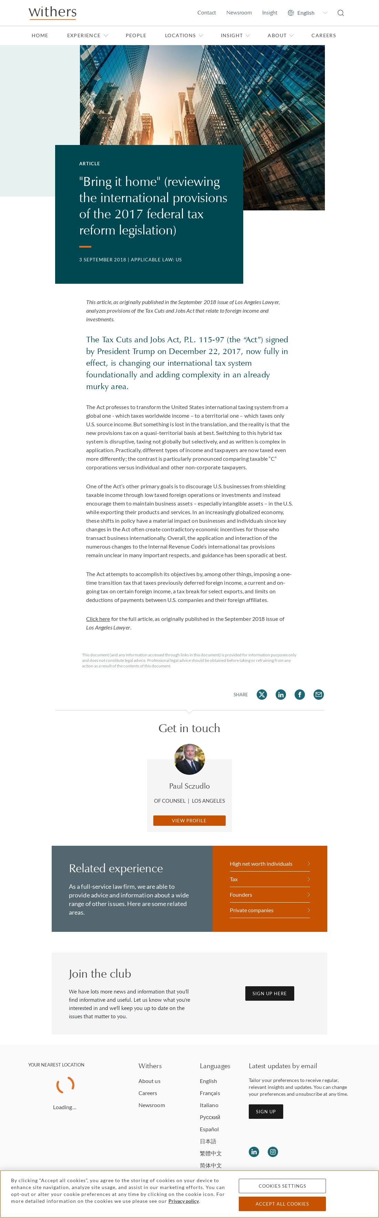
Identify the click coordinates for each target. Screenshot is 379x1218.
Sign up (266, 1111)
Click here (98, 618)
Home (40, 35)
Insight (269, 12)
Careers (323, 35)
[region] (189, 1194)
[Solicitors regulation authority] (332, 1152)
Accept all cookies (282, 1204)
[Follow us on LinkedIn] (254, 1152)
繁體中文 (211, 1153)
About (281, 35)
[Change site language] (307, 13)
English (208, 1081)
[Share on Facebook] (300, 694)
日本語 (208, 1141)
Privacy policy (183, 1201)
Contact (206, 12)
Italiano (209, 1105)
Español (209, 1129)
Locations (184, 35)
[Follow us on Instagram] (273, 1152)
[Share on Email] (319, 694)
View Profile (189, 820)
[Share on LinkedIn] (281, 694)
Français (210, 1093)
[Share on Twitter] (262, 694)
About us (150, 1081)
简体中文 (211, 1165)
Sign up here (270, 993)
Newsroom (239, 12)
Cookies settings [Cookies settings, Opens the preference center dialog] (282, 1186)
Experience (87, 35)
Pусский (210, 1117)
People (136, 35)
